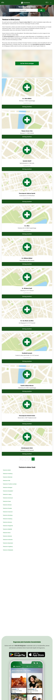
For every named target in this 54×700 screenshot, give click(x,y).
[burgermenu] (2, 2)
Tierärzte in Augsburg (8, 546)
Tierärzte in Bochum (7, 522)
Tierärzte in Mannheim (8, 543)
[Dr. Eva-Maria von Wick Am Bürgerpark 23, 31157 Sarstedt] (27, 315)
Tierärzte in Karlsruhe (7, 539)
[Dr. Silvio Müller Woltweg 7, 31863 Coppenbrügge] (27, 93)
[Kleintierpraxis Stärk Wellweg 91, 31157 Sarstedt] (27, 441)
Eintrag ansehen (27, 106)
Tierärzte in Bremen (7, 504)
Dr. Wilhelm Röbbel (27, 258)
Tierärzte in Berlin (7, 470)
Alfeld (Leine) (32, 13)
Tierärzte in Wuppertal (8, 525)
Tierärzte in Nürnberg (7, 515)
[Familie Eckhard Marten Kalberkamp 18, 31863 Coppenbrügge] (27, 379)
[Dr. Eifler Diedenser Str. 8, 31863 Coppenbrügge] (27, 220)
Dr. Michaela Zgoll (27, 288)
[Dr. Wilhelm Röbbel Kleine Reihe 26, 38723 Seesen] (27, 252)
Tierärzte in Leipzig (7, 494)
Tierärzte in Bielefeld (7, 529)
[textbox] (23, 10)
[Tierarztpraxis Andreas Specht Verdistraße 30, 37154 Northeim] (27, 188)
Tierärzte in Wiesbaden (8, 550)
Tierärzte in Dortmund (8, 497)
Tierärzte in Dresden (7, 508)
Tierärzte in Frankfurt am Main (10, 484)
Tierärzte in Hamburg (7, 473)
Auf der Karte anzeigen (27, 63)
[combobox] (23, 10)
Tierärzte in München (7, 477)
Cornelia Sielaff (27, 161)
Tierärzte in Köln (6, 480)
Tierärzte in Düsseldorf (8, 491)
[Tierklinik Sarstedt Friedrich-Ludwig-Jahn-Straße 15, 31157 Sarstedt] (27, 348)
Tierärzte (25, 13)
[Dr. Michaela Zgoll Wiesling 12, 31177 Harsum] (27, 283)
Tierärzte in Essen (7, 501)
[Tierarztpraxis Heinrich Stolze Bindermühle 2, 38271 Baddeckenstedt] (27, 410)
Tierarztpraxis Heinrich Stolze (27, 415)
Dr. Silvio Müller (27, 98)
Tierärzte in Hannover (8, 511)
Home (21, 13)
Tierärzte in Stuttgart (7, 487)
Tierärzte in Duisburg (7, 518)
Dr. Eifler (27, 226)
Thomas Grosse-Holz (27, 131)
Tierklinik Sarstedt (27, 353)
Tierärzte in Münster (7, 536)
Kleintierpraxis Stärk (27, 448)
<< (20, 459)
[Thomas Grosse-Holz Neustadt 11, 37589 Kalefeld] (27, 124)
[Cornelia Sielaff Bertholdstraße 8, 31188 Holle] (27, 155)
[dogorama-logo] (25, 2)
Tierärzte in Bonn (7, 532)
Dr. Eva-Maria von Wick (27, 321)
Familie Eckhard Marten (27, 385)
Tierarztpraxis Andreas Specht (27, 193)
